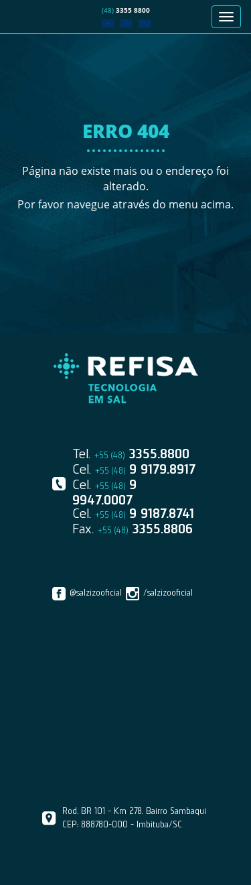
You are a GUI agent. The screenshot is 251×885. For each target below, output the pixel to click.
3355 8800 (126, 10)
